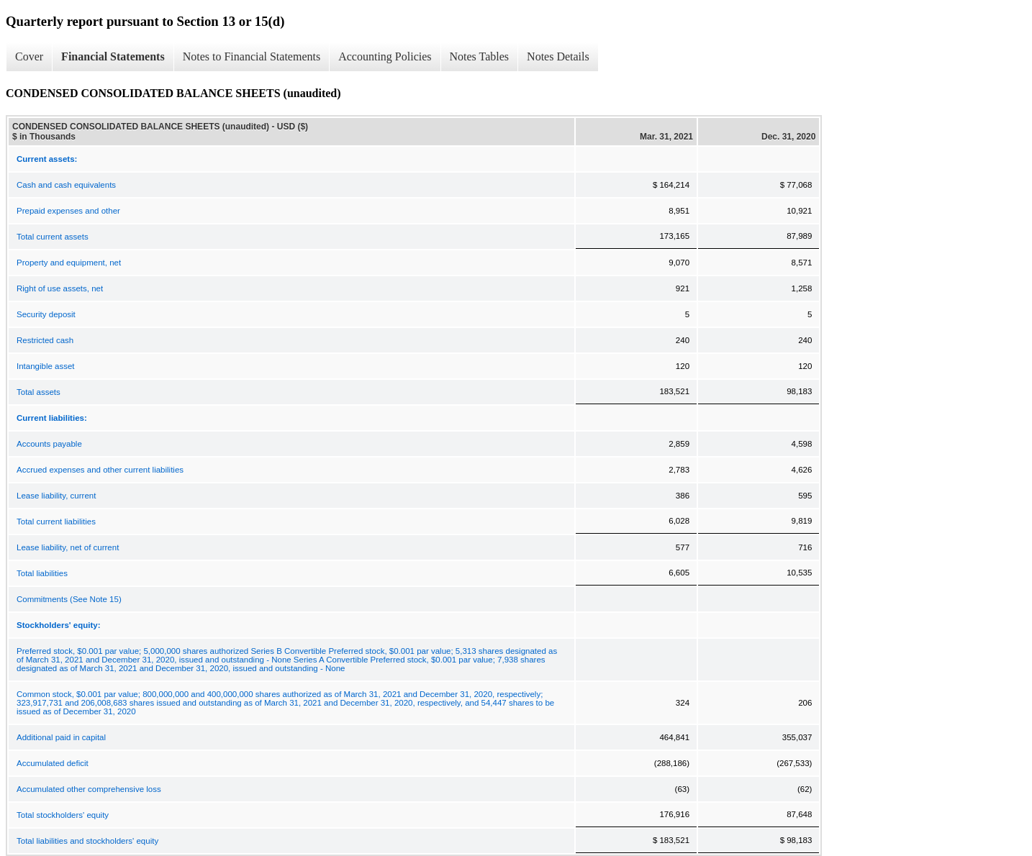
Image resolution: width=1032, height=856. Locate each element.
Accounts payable (49, 444)
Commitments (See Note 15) (69, 599)
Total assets (38, 392)
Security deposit (46, 314)
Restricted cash (45, 340)
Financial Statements (113, 56)
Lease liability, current (56, 495)
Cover (29, 56)
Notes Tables (480, 56)
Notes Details (558, 56)
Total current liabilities (56, 521)
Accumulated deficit (53, 763)
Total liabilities (42, 573)
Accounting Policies (384, 56)
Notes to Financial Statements (252, 56)
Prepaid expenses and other (68, 210)
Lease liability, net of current (68, 547)
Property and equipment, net (69, 262)
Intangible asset (46, 366)
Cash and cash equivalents (66, 185)
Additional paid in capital (61, 737)
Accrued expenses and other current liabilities (100, 469)
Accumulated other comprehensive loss (89, 789)
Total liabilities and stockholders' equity (87, 841)
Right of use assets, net (60, 288)
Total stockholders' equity (63, 815)
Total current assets (53, 236)
